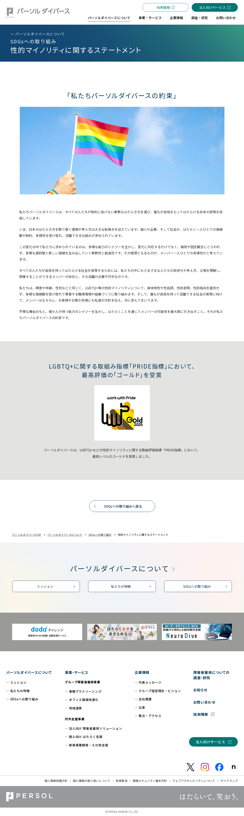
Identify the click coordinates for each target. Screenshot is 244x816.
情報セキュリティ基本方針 (150, 781)
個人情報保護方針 (56, 781)
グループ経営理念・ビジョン (160, 691)
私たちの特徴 (121, 586)
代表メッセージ (150, 682)
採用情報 (163, 7)
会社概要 (145, 699)
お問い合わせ (204, 702)
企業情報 (142, 672)
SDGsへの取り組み (197, 586)
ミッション (45, 586)
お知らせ (200, 689)
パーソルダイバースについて (119, 568)
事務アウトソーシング (85, 691)
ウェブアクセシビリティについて (193, 781)
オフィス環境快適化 (83, 699)
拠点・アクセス (150, 715)
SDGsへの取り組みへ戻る (123, 506)
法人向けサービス (212, 7)
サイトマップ (229, 781)
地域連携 (75, 708)
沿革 (142, 707)
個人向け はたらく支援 (86, 736)
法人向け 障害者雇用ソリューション (95, 728)
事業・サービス (76, 672)
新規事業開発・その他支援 (88, 745)
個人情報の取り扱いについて (91, 781)
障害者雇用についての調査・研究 (211, 675)
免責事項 (121, 781)
